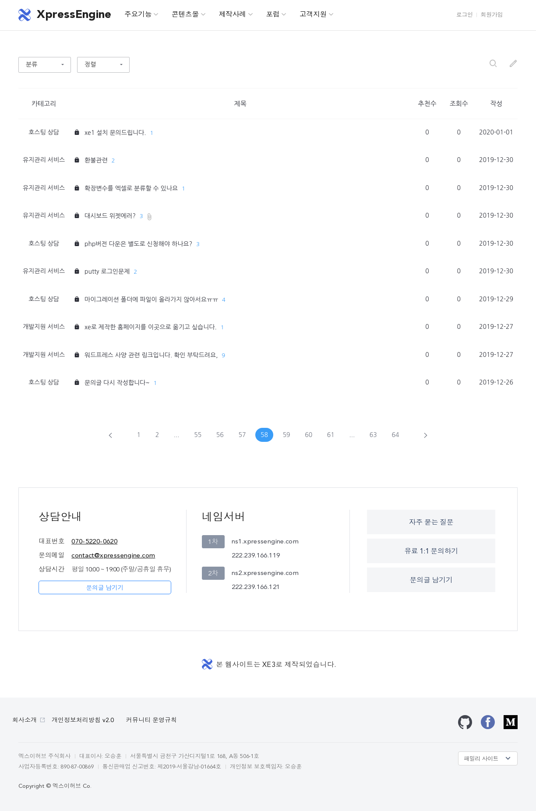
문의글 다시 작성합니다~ (117, 383)
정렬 (90, 64)
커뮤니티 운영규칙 (151, 720)
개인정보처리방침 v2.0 (83, 720)
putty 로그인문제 (107, 271)
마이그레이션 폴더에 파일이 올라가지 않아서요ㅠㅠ (151, 299)
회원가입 (492, 15)
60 (308, 435)
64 (395, 435)
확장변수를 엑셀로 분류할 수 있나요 (131, 188)
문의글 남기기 (104, 588)
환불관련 (96, 160)
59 (286, 435)
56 (220, 435)
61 (331, 435)
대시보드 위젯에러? (110, 216)
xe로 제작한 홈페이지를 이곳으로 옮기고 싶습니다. (151, 327)
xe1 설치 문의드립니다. (115, 133)
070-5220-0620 (94, 542)
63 (373, 435)
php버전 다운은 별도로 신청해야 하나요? (138, 244)
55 (197, 435)
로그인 (464, 15)
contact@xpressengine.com (113, 556)
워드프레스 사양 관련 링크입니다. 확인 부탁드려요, (151, 355)
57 (242, 435)
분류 (31, 64)
